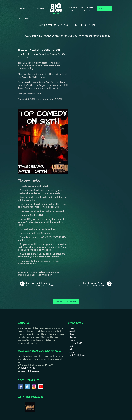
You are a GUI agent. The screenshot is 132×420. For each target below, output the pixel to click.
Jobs (71, 349)
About (72, 331)
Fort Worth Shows (87, 9)
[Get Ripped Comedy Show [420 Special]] (37, 284)
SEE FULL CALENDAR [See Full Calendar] (66, 301)
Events (72, 340)
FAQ (71, 346)
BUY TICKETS (104, 8)
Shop (71, 352)
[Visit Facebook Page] (20, 386)
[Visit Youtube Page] (40, 386)
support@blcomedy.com (32, 371)
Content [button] (31, 9)
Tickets (72, 334)
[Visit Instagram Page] (34, 386)
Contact (41, 9)
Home (22, 9)
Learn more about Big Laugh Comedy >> (39, 351)
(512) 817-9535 (28, 368)
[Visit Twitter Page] (27, 386)
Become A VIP (73, 9)
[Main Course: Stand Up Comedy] (95, 284)
